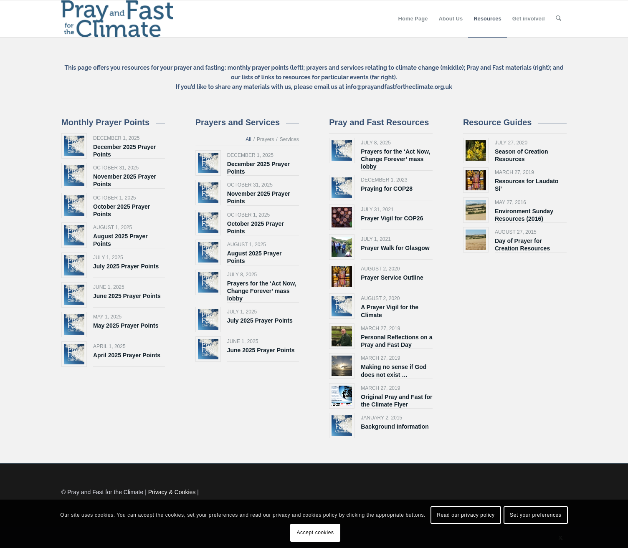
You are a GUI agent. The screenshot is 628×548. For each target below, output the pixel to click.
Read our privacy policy (466, 515)
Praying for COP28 (387, 188)
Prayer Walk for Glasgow (395, 248)
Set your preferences (535, 515)
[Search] (558, 18)
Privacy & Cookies (172, 492)
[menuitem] (413, 18)
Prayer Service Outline (392, 277)
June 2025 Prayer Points (127, 296)
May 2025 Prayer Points (125, 325)
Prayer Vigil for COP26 (392, 218)
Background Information (395, 426)
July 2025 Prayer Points (126, 266)
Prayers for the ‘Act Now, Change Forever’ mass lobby (261, 291)
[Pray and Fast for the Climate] (117, 18)
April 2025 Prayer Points (126, 355)
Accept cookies (315, 532)
